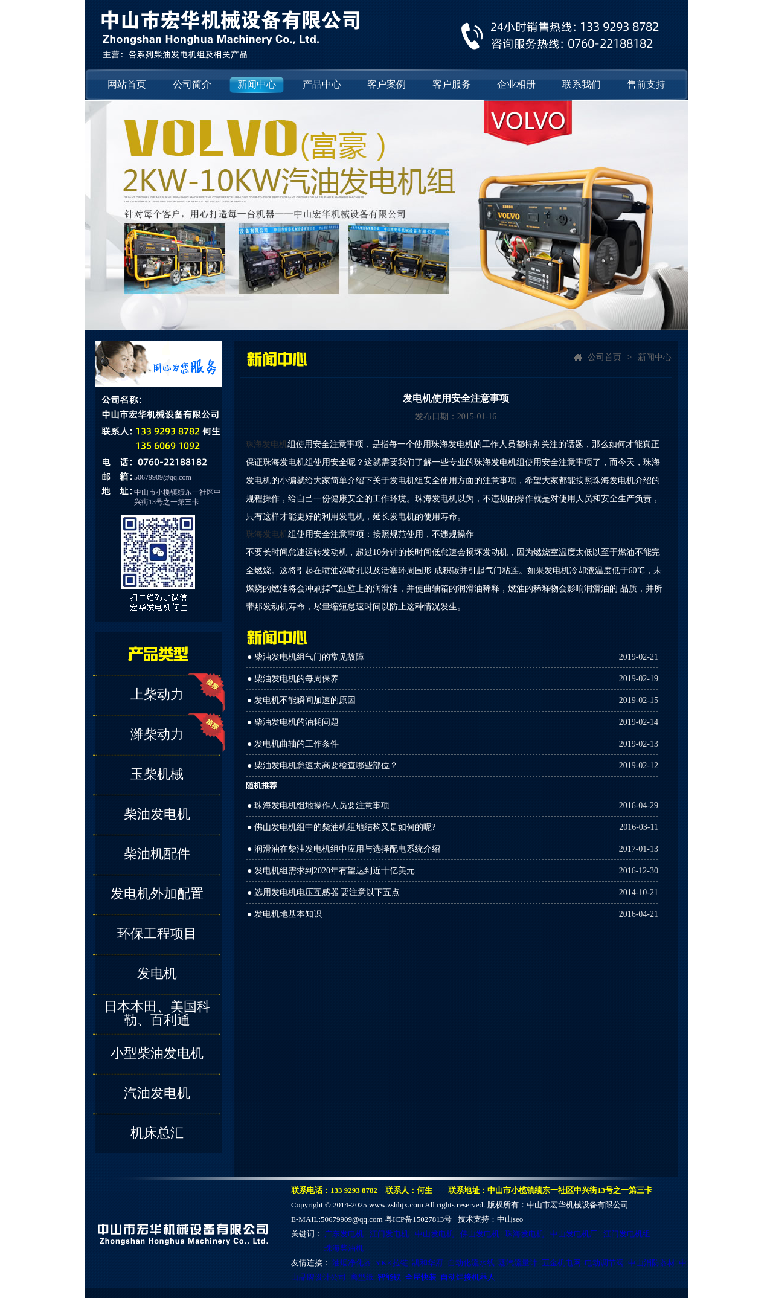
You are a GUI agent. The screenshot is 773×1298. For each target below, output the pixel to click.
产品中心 (322, 84)
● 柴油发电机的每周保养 (293, 678)
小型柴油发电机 (157, 1053)
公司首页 (604, 357)
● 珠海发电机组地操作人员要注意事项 (318, 805)
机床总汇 (157, 1132)
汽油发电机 (157, 1092)
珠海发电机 (267, 534)
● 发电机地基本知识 (284, 914)
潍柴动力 (157, 734)
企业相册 (516, 84)
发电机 (157, 973)
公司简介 (192, 84)
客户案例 (386, 84)
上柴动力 (157, 694)
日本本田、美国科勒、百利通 (157, 1013)
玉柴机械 (157, 774)
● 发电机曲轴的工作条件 (293, 743)
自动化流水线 (471, 1262)
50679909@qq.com (162, 477)
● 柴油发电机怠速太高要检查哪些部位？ (322, 765)
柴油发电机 (157, 813)
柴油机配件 (157, 853)
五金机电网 (561, 1262)
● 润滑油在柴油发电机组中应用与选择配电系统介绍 (343, 848)
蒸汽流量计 (517, 1262)
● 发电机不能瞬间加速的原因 (301, 700)
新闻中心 (256, 84)
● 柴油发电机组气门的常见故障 (305, 656)
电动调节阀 (604, 1262)
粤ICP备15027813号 (418, 1219)
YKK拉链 (392, 1262)
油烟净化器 (351, 1262)
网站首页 (126, 84)
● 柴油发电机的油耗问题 (293, 722)
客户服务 (451, 84)
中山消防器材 (651, 1262)
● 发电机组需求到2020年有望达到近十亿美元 (331, 870)
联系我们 (581, 84)
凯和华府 (427, 1262)
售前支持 (646, 84)
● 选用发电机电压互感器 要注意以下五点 (323, 892)
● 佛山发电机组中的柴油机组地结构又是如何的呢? (341, 827)
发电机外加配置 (157, 893)
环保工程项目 (157, 933)
